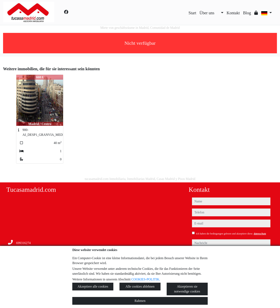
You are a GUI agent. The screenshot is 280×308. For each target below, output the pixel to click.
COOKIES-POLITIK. (145, 279)
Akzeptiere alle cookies (93, 286)
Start (192, 13)
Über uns (207, 13)
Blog (247, 13)
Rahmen (140, 300)
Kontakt (233, 13)
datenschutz (260, 233)
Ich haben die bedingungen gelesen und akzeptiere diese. (231, 233)
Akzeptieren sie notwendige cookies (187, 289)
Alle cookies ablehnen (139, 286)
